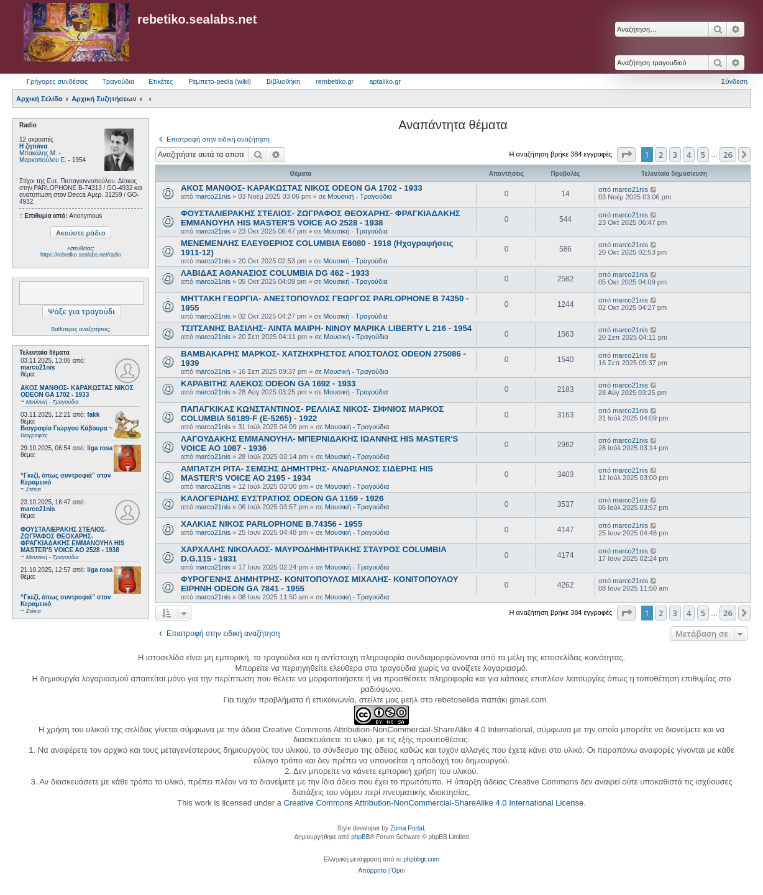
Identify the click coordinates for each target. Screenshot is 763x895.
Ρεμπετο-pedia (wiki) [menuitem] (219, 81)
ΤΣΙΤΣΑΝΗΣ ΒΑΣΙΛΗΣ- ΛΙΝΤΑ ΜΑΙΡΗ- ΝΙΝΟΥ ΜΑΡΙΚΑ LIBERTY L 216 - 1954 (326, 328)
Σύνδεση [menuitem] (734, 81)
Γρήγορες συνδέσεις (57, 81)
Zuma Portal (407, 828)
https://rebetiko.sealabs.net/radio (80, 255)
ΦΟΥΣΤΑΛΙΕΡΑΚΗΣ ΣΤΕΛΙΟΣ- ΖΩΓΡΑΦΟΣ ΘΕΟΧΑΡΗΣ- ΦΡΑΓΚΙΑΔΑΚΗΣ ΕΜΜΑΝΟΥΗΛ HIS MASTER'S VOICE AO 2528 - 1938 (320, 218)
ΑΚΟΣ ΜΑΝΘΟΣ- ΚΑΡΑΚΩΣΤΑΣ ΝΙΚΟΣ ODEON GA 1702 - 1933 (302, 188)
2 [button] (661, 154)
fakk (93, 414)
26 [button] (728, 154)
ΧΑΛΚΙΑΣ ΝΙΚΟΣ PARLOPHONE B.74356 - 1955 (271, 524)
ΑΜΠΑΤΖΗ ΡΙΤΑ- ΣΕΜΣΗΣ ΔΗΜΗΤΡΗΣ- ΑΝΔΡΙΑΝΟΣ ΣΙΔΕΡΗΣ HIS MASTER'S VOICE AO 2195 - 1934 (307, 473)
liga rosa (99, 448)
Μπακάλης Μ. (38, 153)
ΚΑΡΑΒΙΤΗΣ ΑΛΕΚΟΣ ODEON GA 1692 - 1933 (268, 383)
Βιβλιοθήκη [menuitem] (283, 81)
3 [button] (675, 154)
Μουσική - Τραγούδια (359, 196)
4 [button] (689, 154)
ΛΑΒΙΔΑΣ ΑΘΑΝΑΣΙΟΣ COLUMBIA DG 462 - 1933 (275, 273)
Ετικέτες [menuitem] (160, 81)
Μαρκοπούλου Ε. (42, 160)
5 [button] (703, 154)
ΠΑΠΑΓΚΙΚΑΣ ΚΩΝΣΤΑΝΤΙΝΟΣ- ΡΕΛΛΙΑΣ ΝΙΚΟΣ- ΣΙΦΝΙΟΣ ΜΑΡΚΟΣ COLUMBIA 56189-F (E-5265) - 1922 (312, 413)
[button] (626, 154)
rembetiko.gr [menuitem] (335, 81)
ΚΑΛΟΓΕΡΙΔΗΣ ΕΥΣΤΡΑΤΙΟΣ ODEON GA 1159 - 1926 (282, 498)
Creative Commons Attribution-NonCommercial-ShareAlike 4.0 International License (433, 802)
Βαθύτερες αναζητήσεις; (80, 329)
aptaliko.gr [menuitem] (385, 81)
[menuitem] (372, 870)
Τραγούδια (118, 81)
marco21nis (38, 367)
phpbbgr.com (421, 859)
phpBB (360, 837)
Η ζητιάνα (33, 146)
